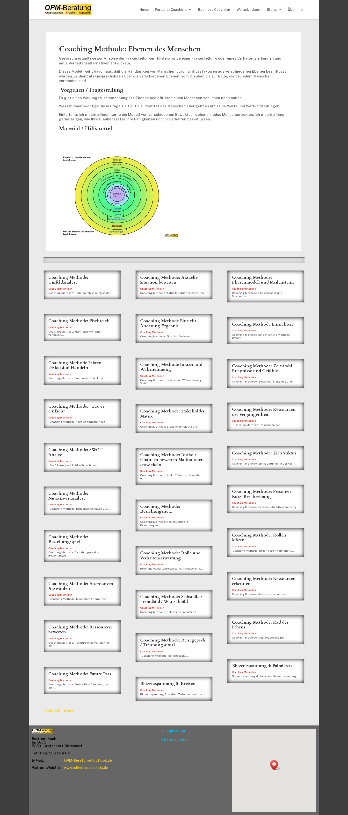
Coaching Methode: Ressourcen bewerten (80, 629)
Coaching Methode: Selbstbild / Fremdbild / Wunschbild (171, 599)
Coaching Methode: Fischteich (79, 321)
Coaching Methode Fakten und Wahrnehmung (171, 367)
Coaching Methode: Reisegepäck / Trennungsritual (173, 642)
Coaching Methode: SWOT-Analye (76, 452)
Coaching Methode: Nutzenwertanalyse (68, 496)
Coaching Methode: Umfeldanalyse (68, 280)
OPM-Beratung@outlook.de (88, 760)
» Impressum (174, 731)
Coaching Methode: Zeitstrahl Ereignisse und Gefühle (262, 368)
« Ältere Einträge (58, 710)
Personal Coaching (171, 10)
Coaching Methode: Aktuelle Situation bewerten (169, 280)
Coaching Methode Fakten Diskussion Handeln (75, 365)
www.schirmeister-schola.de (86, 768)
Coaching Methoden (60, 288)
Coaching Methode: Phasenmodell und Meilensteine (263, 280)
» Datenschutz (174, 739)
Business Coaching (214, 10)
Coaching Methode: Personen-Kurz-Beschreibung (262, 494)
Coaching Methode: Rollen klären (259, 537)
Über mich (296, 10)
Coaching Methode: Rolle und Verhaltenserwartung (170, 555)
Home (144, 10)
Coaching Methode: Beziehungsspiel (68, 539)
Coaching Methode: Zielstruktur (264, 453)
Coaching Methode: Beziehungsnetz (160, 509)
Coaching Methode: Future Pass (79, 674)
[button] (275, 765)
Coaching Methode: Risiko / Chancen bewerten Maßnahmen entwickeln (172, 459)
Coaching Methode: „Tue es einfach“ (76, 409)
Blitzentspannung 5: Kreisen (168, 683)
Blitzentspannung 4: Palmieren (262, 666)
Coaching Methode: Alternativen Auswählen (80, 586)
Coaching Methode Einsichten (262, 324)
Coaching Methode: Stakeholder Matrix (172, 413)
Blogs (272, 10)
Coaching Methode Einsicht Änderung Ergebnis (168, 323)
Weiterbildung (249, 10)
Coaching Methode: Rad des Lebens (260, 625)
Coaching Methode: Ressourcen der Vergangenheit (264, 412)
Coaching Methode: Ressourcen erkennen (264, 581)
